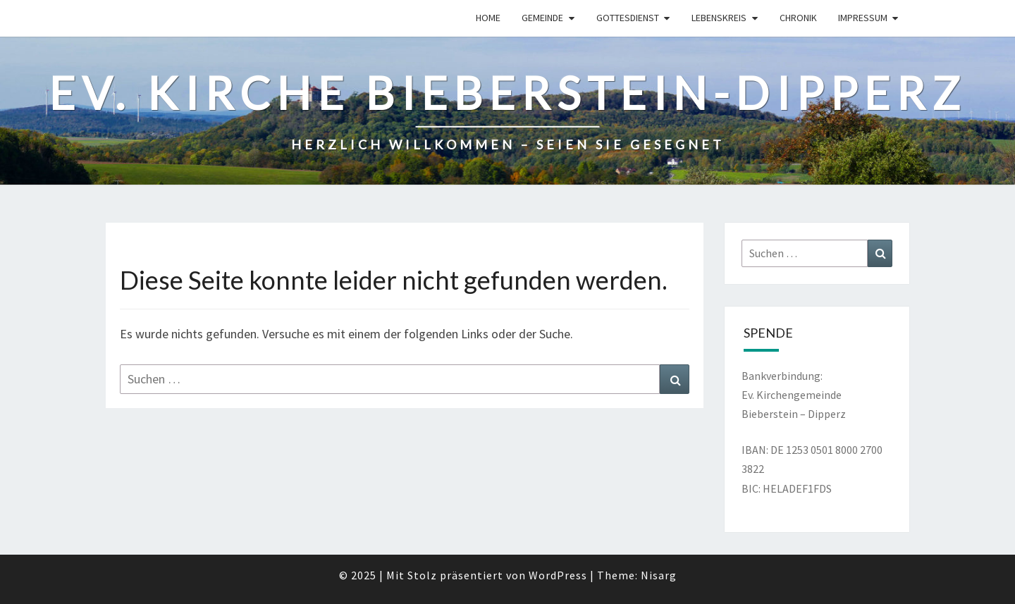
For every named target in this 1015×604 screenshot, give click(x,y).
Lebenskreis (718, 17)
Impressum (862, 17)
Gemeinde (542, 17)
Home (488, 17)
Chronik (798, 17)
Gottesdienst (627, 17)
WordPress (558, 575)
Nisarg (659, 575)
